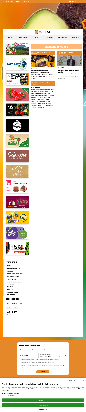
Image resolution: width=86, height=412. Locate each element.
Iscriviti (42, 372)
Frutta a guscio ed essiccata (40, 52)
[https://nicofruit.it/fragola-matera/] (17, 96)
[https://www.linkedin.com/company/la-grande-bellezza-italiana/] (17, 126)
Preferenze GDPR (43, 409)
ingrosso (9, 307)
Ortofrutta (14, 303)
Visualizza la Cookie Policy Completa (10, 393)
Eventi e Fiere (11, 295)
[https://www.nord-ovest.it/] (17, 65)
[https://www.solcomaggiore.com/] (17, 172)
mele (21, 303)
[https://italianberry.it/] (17, 234)
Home (10, 37)
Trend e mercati (12, 279)
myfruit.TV (75, 37)
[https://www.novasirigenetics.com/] (17, 111)
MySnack (34, 84)
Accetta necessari (43, 405)
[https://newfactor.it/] (17, 203)
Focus (36, 37)
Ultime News (23, 37)
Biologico (10, 287)
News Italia (35, 54)
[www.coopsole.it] (17, 188)
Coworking (49, 37)
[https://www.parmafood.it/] (17, 219)
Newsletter (28, 1)
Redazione (9, 1)
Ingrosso (10, 271)
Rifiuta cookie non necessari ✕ (76, 380)
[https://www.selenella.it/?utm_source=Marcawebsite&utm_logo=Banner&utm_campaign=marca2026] (17, 157)
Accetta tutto (43, 400)
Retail (9, 266)
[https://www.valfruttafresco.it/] (17, 142)
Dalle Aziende (62, 37)
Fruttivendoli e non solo (15, 274)
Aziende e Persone (12, 292)
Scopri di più (9, 315)
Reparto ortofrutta (13, 268)
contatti (18, 1)
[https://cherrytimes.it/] (17, 249)
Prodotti (10, 289)
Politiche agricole (13, 276)
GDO (8, 303)
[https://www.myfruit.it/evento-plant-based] (17, 80)
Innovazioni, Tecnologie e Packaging (15, 283)
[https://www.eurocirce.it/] (17, 49)
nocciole (16, 307)
